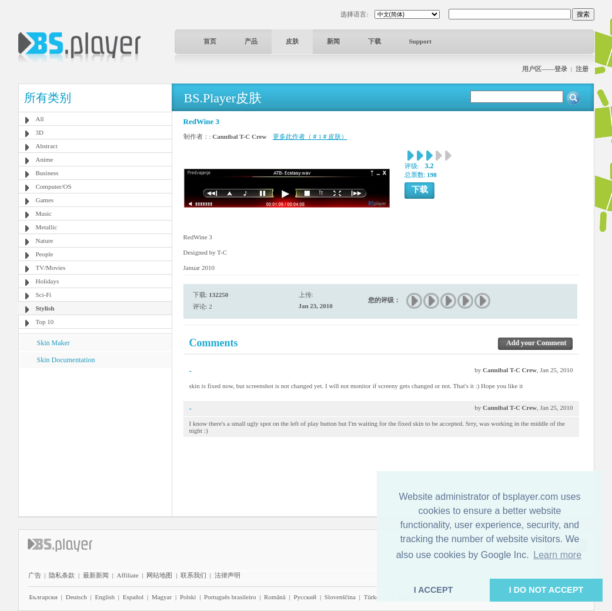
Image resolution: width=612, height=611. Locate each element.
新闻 (333, 41)
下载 (374, 41)
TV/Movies (51, 267)
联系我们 (193, 575)
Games (45, 199)
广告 (34, 575)
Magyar (162, 596)
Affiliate (128, 575)
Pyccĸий (304, 596)
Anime (44, 159)
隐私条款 (62, 575)
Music (44, 213)
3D (40, 132)
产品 (251, 41)
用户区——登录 (544, 68)
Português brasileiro (230, 596)
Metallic (47, 227)
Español (133, 596)
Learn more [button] (557, 555)
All (40, 118)
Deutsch (76, 596)
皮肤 (292, 41)
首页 (209, 41)
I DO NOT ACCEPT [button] (546, 590)
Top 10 (45, 321)
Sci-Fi (44, 294)
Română (275, 596)
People (44, 254)
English (105, 596)
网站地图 (159, 575)
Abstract (47, 145)
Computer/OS (54, 186)
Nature (44, 240)
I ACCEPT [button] (433, 590)
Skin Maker (53, 343)
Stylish (45, 308)
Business (47, 172)
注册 (582, 68)
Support (420, 41)
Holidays (47, 281)
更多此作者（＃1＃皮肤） (310, 136)
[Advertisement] (94, 441)
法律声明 (227, 575)
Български (43, 596)
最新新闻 (96, 575)
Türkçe (373, 596)
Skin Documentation (66, 360)
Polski (188, 596)
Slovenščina (340, 596)
